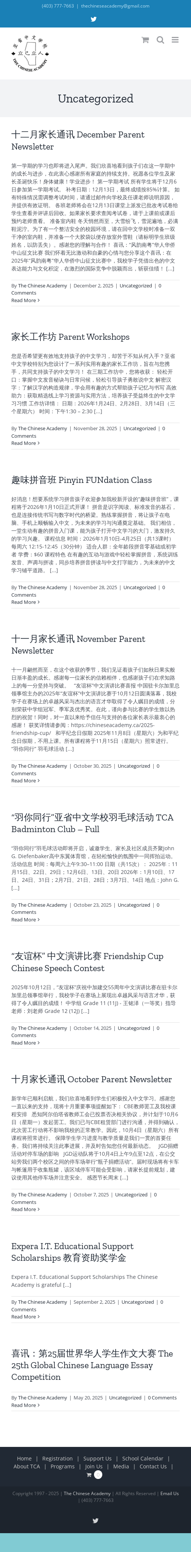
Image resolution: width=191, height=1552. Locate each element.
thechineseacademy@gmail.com (115, 6)
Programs (63, 1466)
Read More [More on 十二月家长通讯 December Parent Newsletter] (23, 300)
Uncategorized (136, 285)
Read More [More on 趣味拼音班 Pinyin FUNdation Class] (23, 602)
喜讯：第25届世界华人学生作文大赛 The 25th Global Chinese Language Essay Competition (92, 1365)
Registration (57, 1458)
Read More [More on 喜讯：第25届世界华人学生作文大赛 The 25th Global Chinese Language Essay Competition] (23, 1405)
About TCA (27, 1466)
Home (24, 1458)
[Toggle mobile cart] (145, 40)
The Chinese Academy (42, 285)
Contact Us (153, 1466)
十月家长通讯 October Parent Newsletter (91, 1079)
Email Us (169, 1493)
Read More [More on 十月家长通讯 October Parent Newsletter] (23, 1209)
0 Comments (162, 1397)
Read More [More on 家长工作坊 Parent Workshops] (23, 443)
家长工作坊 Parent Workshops (70, 336)
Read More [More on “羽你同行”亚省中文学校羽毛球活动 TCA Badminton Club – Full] (23, 919)
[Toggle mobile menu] (176, 40)
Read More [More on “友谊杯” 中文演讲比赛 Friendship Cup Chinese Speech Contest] (23, 1042)
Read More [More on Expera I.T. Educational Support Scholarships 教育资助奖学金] (23, 1316)
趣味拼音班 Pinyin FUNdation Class (81, 479)
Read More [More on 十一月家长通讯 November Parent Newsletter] (23, 780)
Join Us (94, 1466)
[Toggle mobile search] (160, 40)
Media (121, 1466)
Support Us (97, 1458)
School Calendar (142, 1458)
